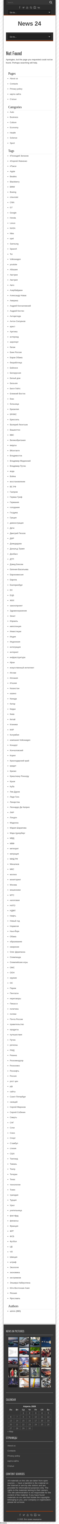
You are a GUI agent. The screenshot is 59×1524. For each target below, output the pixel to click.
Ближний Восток (17, 393)
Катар (12, 704)
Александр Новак (18, 295)
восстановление (17, 481)
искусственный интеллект (22, 667)
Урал (12, 1205)
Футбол (13, 1241)
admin (12, 1311)
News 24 (29, 23)
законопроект (16, 605)
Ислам (13, 673)
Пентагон (14, 993)
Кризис (13, 771)
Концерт (14, 745)
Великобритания (18, 440)
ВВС (12, 435)
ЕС (11, 590)
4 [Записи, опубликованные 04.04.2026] (41, 1413)
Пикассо (14, 1003)
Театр (12, 1169)
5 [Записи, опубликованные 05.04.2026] (48, 1413)
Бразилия (14, 409)
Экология (14, 1267)
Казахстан (15, 688)
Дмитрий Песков (17, 533)
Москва (13, 885)
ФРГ (12, 1231)
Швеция (13, 1257)
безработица (16, 362)
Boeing (13, 192)
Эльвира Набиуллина (20, 1283)
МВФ (12, 843)
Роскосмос (15, 1065)
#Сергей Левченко (18, 161)
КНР (12, 730)
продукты (14, 1029)
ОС (11, 983)
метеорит (14, 848)
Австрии (14, 275)
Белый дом (15, 378)
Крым (12, 781)
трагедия (14, 1195)
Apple (12, 171)
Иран (12, 662)
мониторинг (15, 879)
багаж (12, 347)
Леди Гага (14, 797)
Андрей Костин (17, 311)
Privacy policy (16, 89)
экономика (15, 1272)
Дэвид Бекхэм (16, 564)
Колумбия (14, 735)
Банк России (16, 352)
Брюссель (14, 419)
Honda (13, 218)
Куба (12, 786)
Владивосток (16, 455)
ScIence (13, 138)
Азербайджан (16, 290)
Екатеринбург (16, 585)
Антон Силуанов (17, 321)
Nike (12, 233)
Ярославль (15, 1298)
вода (12, 471)
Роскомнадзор (16, 1060)
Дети (12, 528)
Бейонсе (14, 368)
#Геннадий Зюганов (19, 156)
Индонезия (15, 642)
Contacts (14, 84)
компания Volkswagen (20, 740)
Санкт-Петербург (18, 1096)
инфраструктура (17, 657)
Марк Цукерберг (17, 833)
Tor (11, 254)
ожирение (14, 947)
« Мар (10, 1431)
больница (14, 404)
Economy (14, 127)
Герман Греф (16, 497)
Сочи (12, 1127)
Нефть (13, 916)
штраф (13, 1262)
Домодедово (16, 543)
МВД (12, 838)
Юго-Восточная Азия (20, 1288)
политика (14, 1009)
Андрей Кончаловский (20, 306)
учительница (16, 1210)
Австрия (14, 280)
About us (14, 78)
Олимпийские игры (19, 962)
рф (11, 1086)
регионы (14, 1045)
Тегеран (13, 1174)
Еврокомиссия (17, 574)
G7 (11, 207)
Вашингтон (15, 430)
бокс (12, 399)
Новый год (15, 921)
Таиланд (14, 1159)
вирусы (13, 445)
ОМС (12, 967)
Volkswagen (15, 259)
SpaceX (13, 249)
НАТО (12, 905)
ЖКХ (12, 600)
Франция (14, 1226)
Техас (12, 1179)
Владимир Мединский (20, 461)
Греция (13, 517)
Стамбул (14, 1143)
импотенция (15, 626)
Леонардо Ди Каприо (20, 807)
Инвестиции (15, 631)
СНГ (12, 1122)
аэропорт (14, 342)
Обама (13, 936)
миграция (14, 854)
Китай (12, 719)
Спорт (13, 1138)
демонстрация (17, 523)
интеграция (15, 647)
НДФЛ (13, 910)
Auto (12, 112)
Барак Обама (16, 357)
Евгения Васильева (19, 569)
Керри (13, 709)
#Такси (13, 166)
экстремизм (15, 1277)
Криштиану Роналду (19, 776)
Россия (13, 1076)
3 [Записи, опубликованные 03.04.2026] (35, 1413)
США (12, 1153)
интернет (14, 652)
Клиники (14, 724)
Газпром (14, 492)
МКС (12, 869)
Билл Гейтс (15, 388)
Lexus (12, 223)
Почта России (16, 1019)
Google (13, 213)
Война (13, 476)
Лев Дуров (15, 792)
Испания (14, 678)
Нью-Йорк (14, 931)
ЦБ (11, 1246)
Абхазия (14, 269)
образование (16, 941)
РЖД (12, 1050)
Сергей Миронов (18, 1107)
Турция (13, 1200)
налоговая (15, 900)
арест (12, 326)
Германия (14, 502)
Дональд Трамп (17, 549)
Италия (13, 683)
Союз (12, 1133)
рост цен (14, 1081)
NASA (12, 228)
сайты (13, 1091)
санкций (14, 1102)
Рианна (13, 1055)
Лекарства (15, 802)
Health (13, 133)
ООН (12, 972)
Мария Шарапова (18, 828)
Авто (12, 285)
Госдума (14, 512)
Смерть (13, 1117)
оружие (13, 978)
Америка (14, 300)
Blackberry (15, 182)
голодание (15, 507)
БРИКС (13, 414)
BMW (12, 187)
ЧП (11, 1252)
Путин (13, 1040)
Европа (13, 580)
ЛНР (12, 812)
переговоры (15, 998)
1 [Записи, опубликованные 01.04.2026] (23, 1413)
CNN (12, 202)
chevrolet (14, 197)
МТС (12, 895)
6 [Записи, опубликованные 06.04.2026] (10, 1417)
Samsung (14, 244)
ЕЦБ (12, 595)
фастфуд (14, 1215)
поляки (13, 1014)
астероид (14, 337)
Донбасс (14, 554)
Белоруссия (15, 373)
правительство (17, 1024)
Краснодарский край (19, 761)
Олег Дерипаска (17, 952)
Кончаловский (16, 750)
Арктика (13, 331)
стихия (13, 1148)
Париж (13, 988)
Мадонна (14, 823)
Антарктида (15, 316)
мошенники (15, 890)
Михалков (14, 864)
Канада (13, 698)
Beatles (13, 176)
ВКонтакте (15, 450)
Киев (12, 714)
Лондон (13, 817)
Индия (13, 636)
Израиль (14, 621)
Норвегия (14, 926)
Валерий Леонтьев (19, 424)
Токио (12, 1190)
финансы (14, 1221)
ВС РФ (13, 486)
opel (12, 238)
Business (14, 117)
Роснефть (14, 1071)
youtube (13, 264)
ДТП (12, 559)
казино (13, 693)
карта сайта (15, 94)
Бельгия (14, 383)
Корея (13, 755)
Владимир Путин (18, 466)
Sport (12, 143)
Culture (13, 122)
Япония (13, 1293)
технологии (15, 1184)
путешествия (16, 1034)
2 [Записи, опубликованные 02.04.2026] (29, 1413)
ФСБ (12, 1236)
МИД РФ (14, 859)
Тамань (13, 1164)
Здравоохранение (18, 611)
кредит (13, 766)
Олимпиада (15, 957)
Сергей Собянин (17, 1112)
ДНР (12, 538)
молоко (13, 874)
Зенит (12, 616)
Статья (13, 99)
